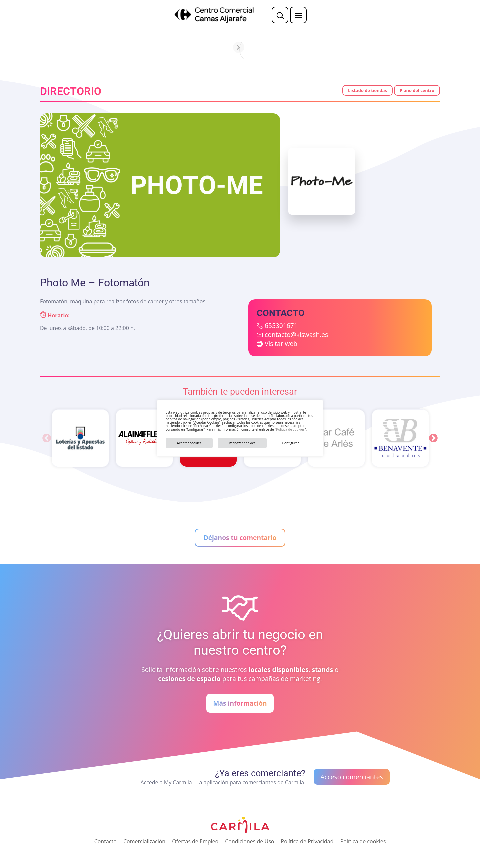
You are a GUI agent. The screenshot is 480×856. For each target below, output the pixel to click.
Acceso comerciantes (351, 776)
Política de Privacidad (307, 841)
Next (433, 438)
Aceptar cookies (189, 443)
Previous (46, 438)
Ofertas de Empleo (195, 841)
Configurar (290, 443)
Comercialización (144, 841)
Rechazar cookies (242, 443)
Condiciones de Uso (249, 841)
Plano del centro (417, 90)
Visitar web (281, 343)
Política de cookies (290, 429)
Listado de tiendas (367, 90)
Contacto (105, 841)
